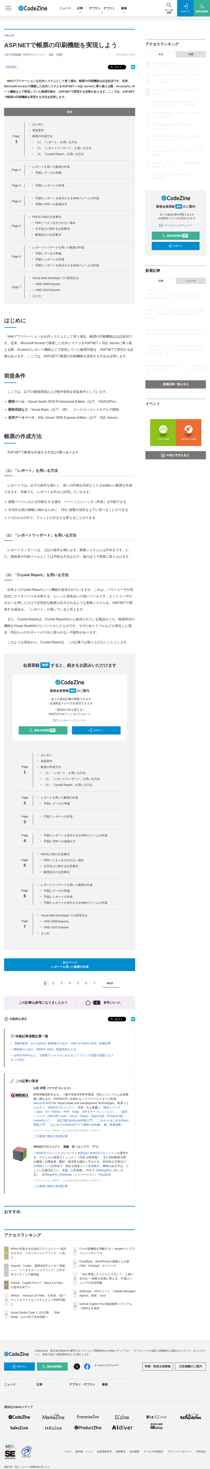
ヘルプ (67, 1451)
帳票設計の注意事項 (48, 234)
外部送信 (201, 1451)
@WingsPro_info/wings (57, 1174)
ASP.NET (11, 67)
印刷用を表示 (15, 1019)
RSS (89, 1170)
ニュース (65, 8)
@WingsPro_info (107, 1170)
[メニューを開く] (8, 8)
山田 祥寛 (9, 54)
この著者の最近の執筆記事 (50, 1136)
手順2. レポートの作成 (49, 185)
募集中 (95, 1166)
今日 (160, 54)
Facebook (104, 1174)
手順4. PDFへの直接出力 (51, 204)
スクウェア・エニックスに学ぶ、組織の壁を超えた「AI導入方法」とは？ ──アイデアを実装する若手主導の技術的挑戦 (174, 350)
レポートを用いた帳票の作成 (51, 166)
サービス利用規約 (153, 1451)
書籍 (124, 8)
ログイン (95, 730)
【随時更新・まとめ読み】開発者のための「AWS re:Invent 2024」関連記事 (62, 1043)
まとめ (36, 296)
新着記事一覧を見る (176, 384)
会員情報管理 (104, 1451)
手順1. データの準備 (48, 172)
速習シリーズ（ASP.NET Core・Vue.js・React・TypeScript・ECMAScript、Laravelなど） (80, 1116)
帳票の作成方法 (42, 136)
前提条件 (38, 130)
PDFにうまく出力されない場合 (55, 222)
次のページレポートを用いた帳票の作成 (69, 964)
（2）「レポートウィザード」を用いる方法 (63, 148)
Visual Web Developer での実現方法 (55, 278)
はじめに (38, 124)
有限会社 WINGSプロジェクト (97, 1153)
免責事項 (121, 1451)
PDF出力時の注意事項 (46, 216)
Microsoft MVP (42, 1103)
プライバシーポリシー (179, 1451)
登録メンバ (43, 1166)
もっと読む (17, 1059)
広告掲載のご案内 (190, 1366)
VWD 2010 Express (47, 290)
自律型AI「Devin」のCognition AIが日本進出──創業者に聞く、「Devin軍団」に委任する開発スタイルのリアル (175, 314)
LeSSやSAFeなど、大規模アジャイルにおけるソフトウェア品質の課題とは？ (63, 1055)
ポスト (116, 67)
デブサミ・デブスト (102, 8)
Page (16, 169)
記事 (80, 8)
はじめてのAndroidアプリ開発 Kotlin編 (76, 1124)
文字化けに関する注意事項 (52, 228)
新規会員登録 (42, 730)
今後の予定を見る (175, 455)
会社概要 (134, 1451)
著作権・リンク (84, 1451)
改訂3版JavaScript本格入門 (74, 1120)
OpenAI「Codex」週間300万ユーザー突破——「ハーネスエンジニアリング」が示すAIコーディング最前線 (38, 1270)
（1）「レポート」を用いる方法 (56, 142)
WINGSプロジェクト (61, 1107)
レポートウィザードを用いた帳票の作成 (58, 247)
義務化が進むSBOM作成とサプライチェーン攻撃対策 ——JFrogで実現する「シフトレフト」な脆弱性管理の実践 (175, 369)
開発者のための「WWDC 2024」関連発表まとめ (44, 1049)
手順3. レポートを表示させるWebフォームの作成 (67, 198)
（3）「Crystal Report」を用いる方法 (59, 154)
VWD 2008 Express (47, 284)
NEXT (112, 983)
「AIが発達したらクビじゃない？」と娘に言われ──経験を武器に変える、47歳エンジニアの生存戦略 (106, 1278)
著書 (65, 1170)
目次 (99, 112)
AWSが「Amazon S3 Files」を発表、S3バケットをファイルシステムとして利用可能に (38, 1300)
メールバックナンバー (70, 720)
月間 (190, 54)
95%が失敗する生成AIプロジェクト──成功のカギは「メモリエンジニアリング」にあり (38, 1253)
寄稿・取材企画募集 (158, 1366)
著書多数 (115, 1124)
